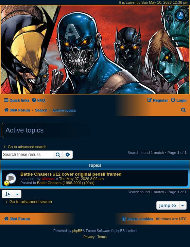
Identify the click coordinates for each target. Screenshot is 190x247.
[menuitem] (38, 100)
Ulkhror (48, 179)
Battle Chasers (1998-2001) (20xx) (65, 183)
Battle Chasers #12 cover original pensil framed (71, 174)
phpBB (77, 231)
